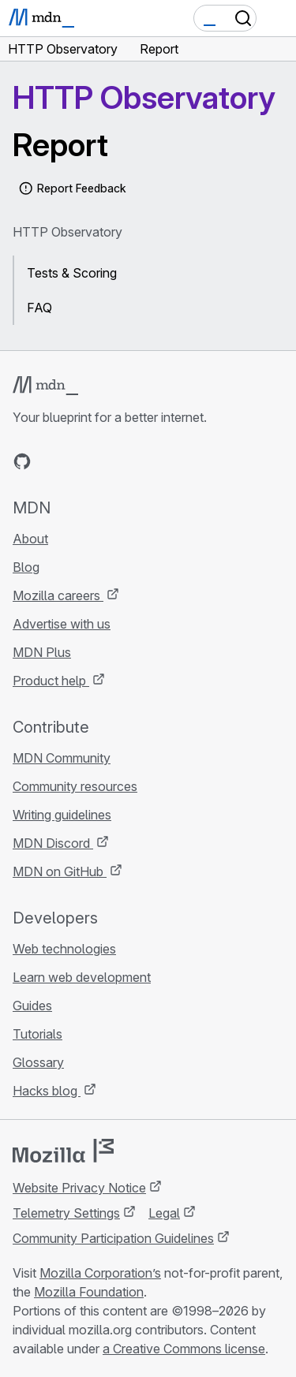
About (30, 539)
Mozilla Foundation (89, 1292)
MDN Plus (42, 652)
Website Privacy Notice (79, 1188)
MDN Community (62, 758)
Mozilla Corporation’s (100, 1273)
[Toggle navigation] (278, 18)
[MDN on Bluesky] (50, 461)
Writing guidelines (62, 815)
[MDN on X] (78, 461)
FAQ (39, 307)
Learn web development (82, 977)
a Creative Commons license (184, 1348)
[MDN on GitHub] (22, 461)
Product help (51, 680)
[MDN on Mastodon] (107, 461)
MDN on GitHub (60, 871)
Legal (164, 1213)
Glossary (38, 1062)
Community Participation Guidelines (113, 1238)
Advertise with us (62, 624)
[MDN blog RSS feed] (135, 461)
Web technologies (64, 949)
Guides (32, 1005)
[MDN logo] (45, 385)
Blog (26, 567)
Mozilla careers (58, 595)
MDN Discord (53, 843)
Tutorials (37, 1034)
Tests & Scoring (72, 273)
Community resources (75, 786)
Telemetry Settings (66, 1213)
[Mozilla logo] (63, 1150)
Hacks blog (47, 1091)
